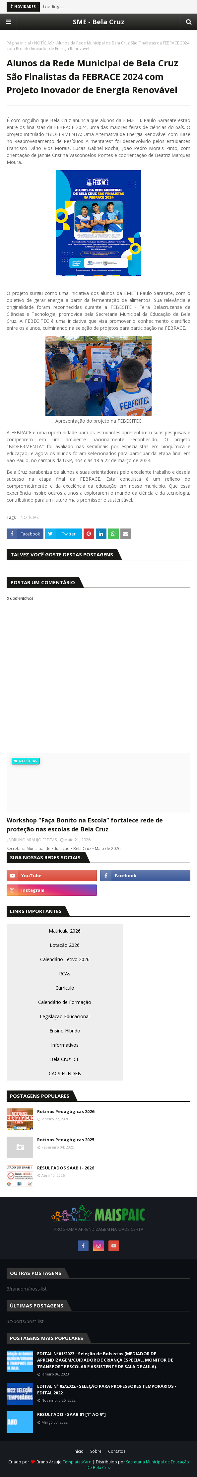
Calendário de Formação (64, 1002)
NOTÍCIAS (43, 43)
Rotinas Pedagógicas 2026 (65, 1111)
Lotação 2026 (65, 945)
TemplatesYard (77, 1462)
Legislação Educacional (65, 1016)
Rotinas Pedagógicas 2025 (65, 1140)
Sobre (95, 1451)
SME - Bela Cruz (98, 21)
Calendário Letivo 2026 (65, 959)
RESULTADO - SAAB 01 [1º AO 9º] (71, 1414)
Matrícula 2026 (65, 931)
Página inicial (19, 43)
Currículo (64, 988)
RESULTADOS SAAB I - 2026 (65, 1168)
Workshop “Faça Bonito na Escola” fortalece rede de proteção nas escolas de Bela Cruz (85, 824)
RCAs (64, 973)
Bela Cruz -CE (64, 1059)
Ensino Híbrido (64, 1030)
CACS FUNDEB (65, 1073)
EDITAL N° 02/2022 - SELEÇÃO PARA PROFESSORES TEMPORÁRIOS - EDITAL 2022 (106, 1389)
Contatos (116, 1451)
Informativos (65, 1045)
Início (79, 1451)
